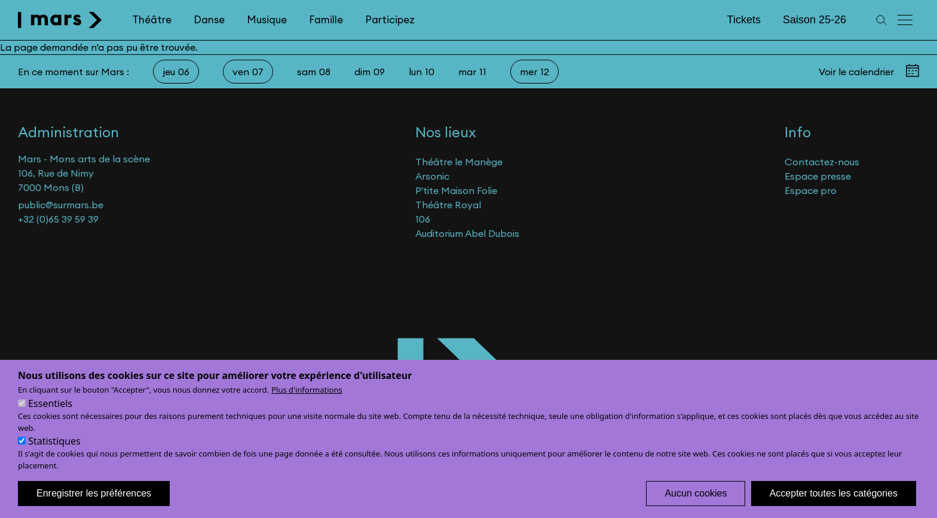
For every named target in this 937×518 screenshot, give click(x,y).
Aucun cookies (696, 505)
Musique (267, 19)
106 (422, 219)
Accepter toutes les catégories (834, 505)
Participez (390, 19)
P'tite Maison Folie (456, 190)
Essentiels (50, 414)
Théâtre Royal (448, 205)
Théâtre (152, 19)
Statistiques (54, 452)
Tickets (744, 20)
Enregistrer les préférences (93, 505)
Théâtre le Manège (459, 162)
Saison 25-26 (814, 20)
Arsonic (432, 176)
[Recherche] (881, 20)
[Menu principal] (906, 20)
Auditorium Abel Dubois (467, 233)
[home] (60, 20)
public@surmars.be (60, 205)
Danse (209, 19)
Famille (326, 19)
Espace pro (811, 190)
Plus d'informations (306, 401)
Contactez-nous (822, 162)
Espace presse (818, 176)
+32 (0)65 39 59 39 (58, 219)
